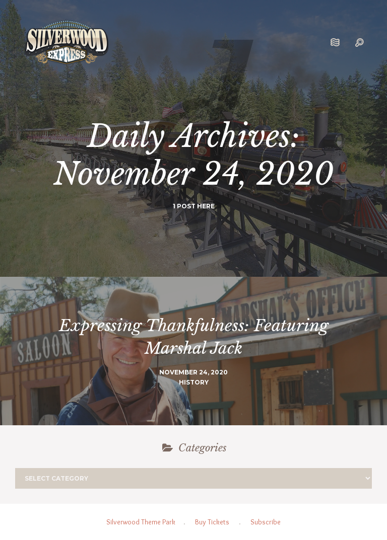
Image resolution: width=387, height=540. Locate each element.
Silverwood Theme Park (140, 521)
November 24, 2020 (193, 372)
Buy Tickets (212, 521)
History (194, 382)
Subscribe (265, 521)
